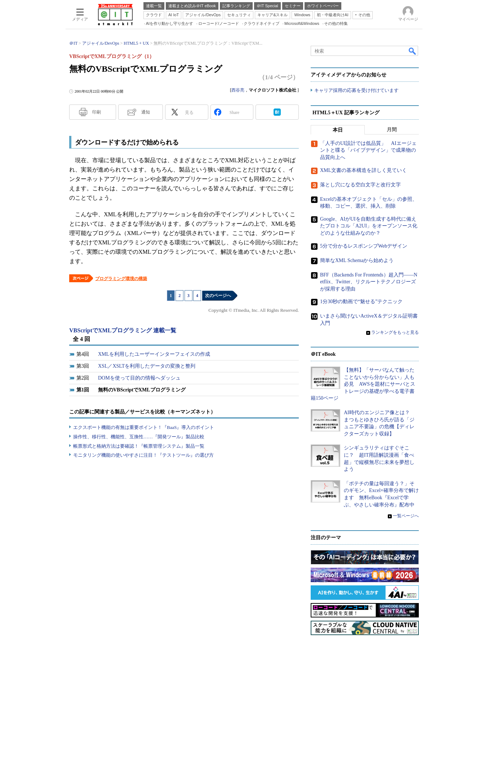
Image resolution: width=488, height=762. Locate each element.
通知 (145, 112)
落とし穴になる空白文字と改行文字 (360, 184)
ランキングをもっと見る (395, 332)
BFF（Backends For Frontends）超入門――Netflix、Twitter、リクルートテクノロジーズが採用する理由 (368, 282)
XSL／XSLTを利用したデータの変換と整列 (146, 366)
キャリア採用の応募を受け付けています (356, 90)
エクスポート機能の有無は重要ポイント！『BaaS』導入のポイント (143, 427)
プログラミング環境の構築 (121, 278)
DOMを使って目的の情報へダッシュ (139, 378)
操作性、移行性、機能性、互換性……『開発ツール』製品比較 (138, 436)
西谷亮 (237, 90)
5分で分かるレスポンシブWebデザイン (363, 246)
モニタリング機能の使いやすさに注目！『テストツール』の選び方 (143, 455)
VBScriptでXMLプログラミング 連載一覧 (122, 330)
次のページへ (218, 295)
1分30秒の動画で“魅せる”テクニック (361, 301)
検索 (412, 51)
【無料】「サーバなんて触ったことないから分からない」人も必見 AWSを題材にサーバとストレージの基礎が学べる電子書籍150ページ (363, 384)
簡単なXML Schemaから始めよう (357, 260)
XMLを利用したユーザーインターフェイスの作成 (154, 354)
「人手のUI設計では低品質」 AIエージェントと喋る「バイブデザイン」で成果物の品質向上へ (368, 150)
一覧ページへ (406, 515)
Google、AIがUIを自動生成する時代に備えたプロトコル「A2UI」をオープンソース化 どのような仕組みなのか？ (371, 226)
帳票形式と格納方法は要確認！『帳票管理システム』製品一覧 (138, 446)
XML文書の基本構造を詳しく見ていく (363, 170)
